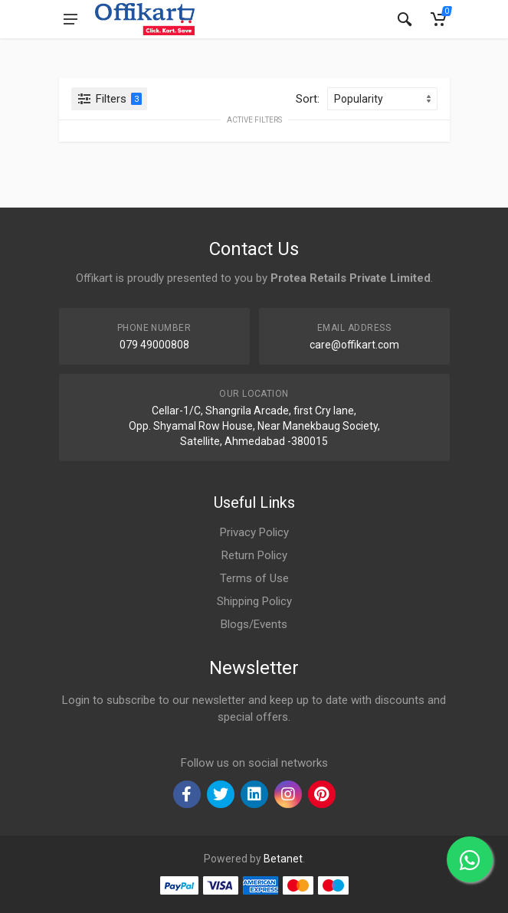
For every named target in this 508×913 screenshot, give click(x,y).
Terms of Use (254, 578)
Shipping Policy (254, 601)
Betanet (283, 858)
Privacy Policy (254, 532)
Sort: (308, 99)
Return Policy (254, 555)
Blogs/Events (254, 624)
